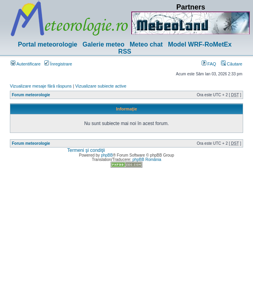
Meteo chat (146, 44)
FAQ (209, 64)
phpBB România (146, 159)
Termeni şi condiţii (86, 150)
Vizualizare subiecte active (100, 86)
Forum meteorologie (31, 95)
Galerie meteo (104, 44)
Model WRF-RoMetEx (200, 44)
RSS (124, 51)
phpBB (107, 155)
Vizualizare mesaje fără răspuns (41, 86)
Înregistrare (58, 64)
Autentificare (26, 64)
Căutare (231, 64)
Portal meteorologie (47, 44)
